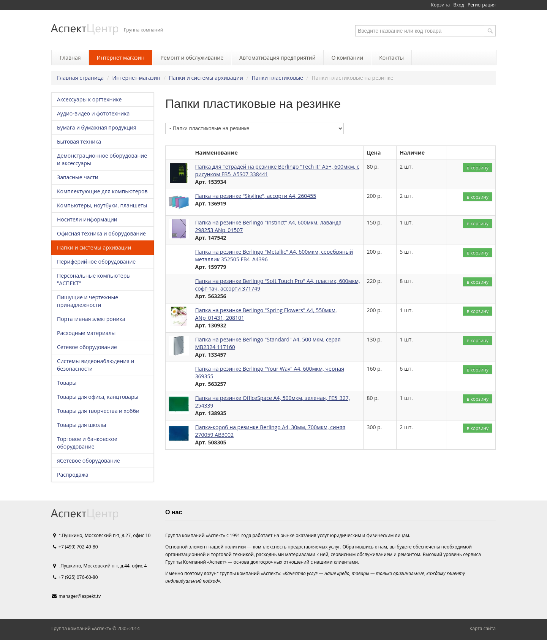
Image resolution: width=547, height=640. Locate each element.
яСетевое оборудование (88, 460)
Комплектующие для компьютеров (102, 191)
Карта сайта (483, 628)
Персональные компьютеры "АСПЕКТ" (94, 279)
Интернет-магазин (136, 77)
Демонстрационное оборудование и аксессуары (102, 159)
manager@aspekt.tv (79, 596)
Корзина (440, 5)
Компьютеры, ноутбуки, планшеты (102, 205)
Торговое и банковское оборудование (87, 442)
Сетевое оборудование (87, 347)
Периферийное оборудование (96, 261)
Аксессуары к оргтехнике (89, 99)
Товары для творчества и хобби (98, 410)
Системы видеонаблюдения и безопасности (95, 364)
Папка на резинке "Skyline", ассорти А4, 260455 (255, 195)
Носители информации (87, 219)
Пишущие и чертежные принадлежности (87, 301)
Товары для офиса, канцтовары (97, 396)
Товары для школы (81, 424)
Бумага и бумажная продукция (96, 127)
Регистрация (482, 5)
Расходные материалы (86, 333)
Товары (66, 382)
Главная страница (80, 77)
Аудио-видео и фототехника (93, 113)
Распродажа (72, 474)
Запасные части (77, 177)
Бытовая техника (79, 141)
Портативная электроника (91, 318)
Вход (459, 5)
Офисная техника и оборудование (101, 233)
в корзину (478, 167)
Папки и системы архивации (206, 77)
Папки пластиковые (277, 77)
